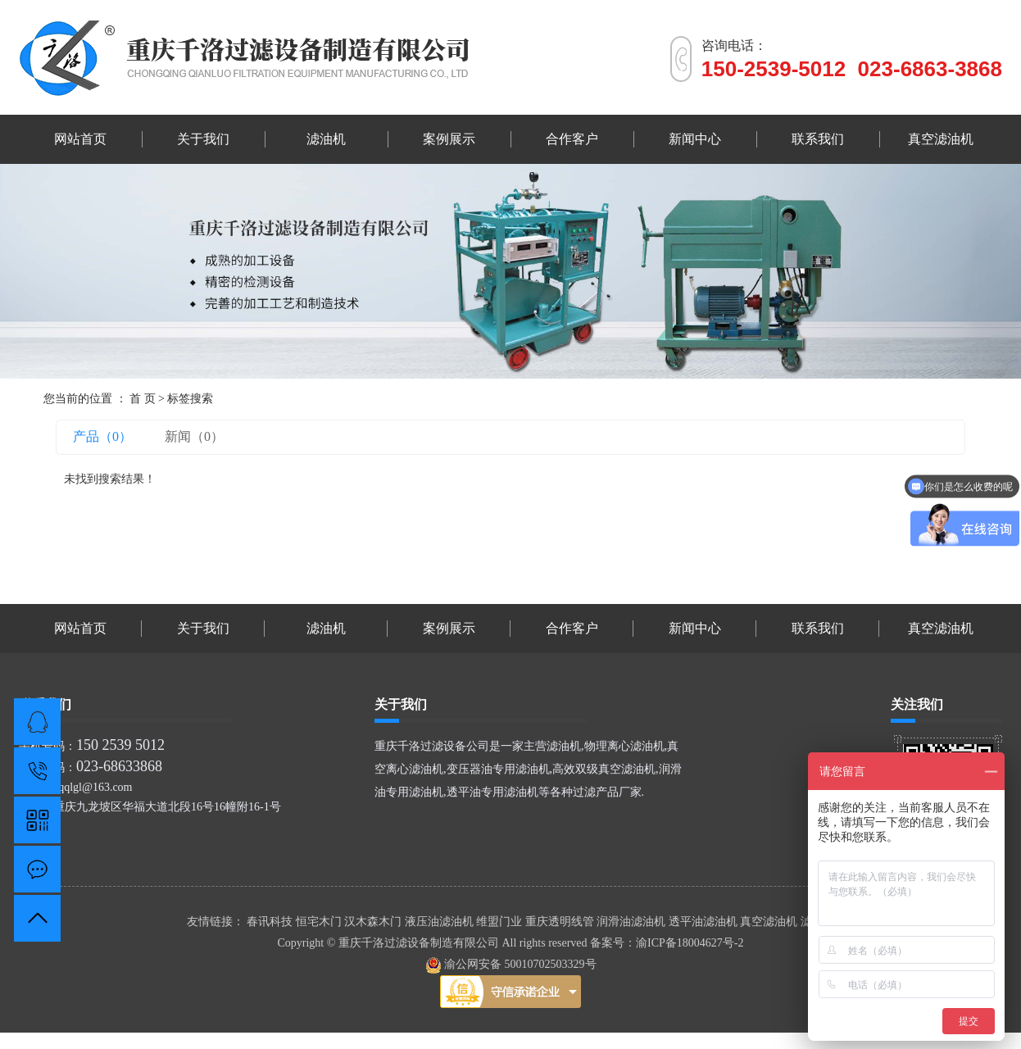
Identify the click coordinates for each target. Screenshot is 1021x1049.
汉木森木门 (374, 921)
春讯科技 (271, 921)
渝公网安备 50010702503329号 (511, 964)
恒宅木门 (320, 921)
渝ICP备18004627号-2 (689, 943)
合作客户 (572, 139)
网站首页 (80, 139)
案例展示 (449, 139)
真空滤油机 (940, 139)
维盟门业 (500, 921)
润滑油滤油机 (633, 921)
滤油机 (326, 139)
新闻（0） (194, 436)
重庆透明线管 (561, 921)
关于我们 (203, 139)
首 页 (142, 399)
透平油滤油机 (705, 921)
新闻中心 (695, 139)
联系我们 (818, 139)
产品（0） (102, 436)
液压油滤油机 (441, 921)
